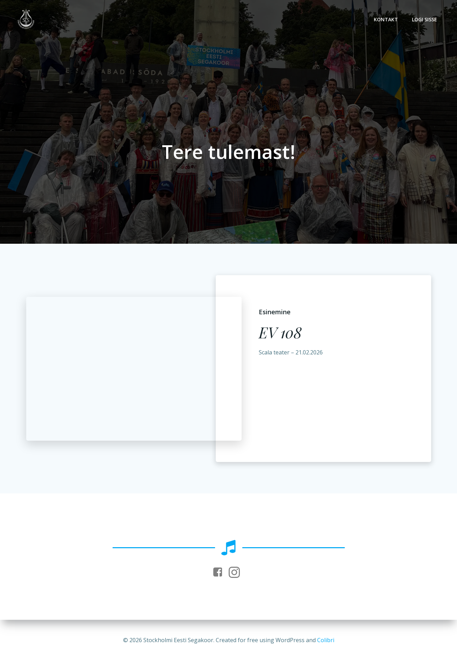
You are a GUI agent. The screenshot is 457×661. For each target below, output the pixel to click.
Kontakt (386, 19)
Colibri (325, 640)
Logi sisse (424, 19)
